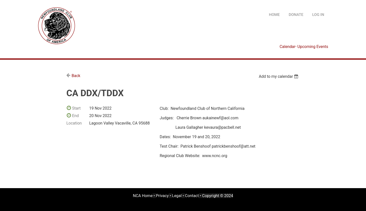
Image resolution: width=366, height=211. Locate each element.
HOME (274, 14)
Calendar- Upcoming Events (304, 46)
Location (74, 123)
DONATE (296, 14)
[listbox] (279, 76)
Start (76, 108)
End (75, 115)
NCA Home (143, 195)
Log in (318, 14)
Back (76, 75)
